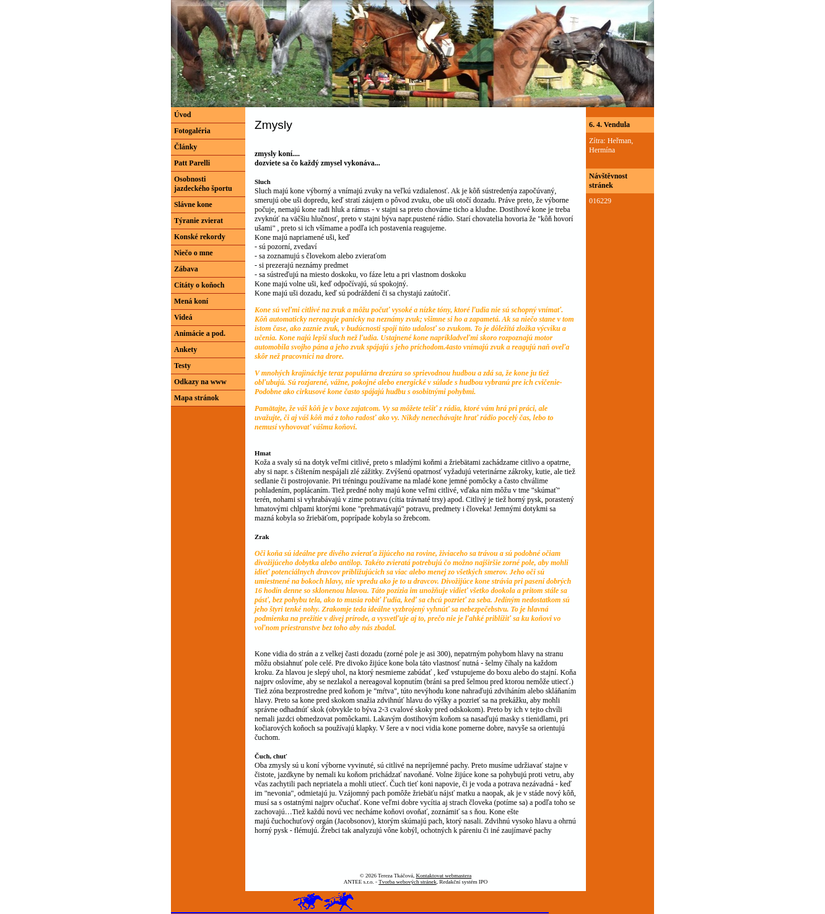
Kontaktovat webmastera (443, 875)
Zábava (186, 269)
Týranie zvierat (198, 220)
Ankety (185, 349)
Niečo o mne (193, 252)
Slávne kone (193, 204)
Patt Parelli (192, 163)
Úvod (182, 114)
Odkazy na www (200, 381)
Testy (182, 365)
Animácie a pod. (199, 333)
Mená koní (191, 301)
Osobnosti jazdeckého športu (203, 184)
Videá (183, 317)
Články (185, 147)
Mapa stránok (196, 397)
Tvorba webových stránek (407, 882)
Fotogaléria (192, 130)
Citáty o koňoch (199, 285)
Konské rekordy (199, 236)
